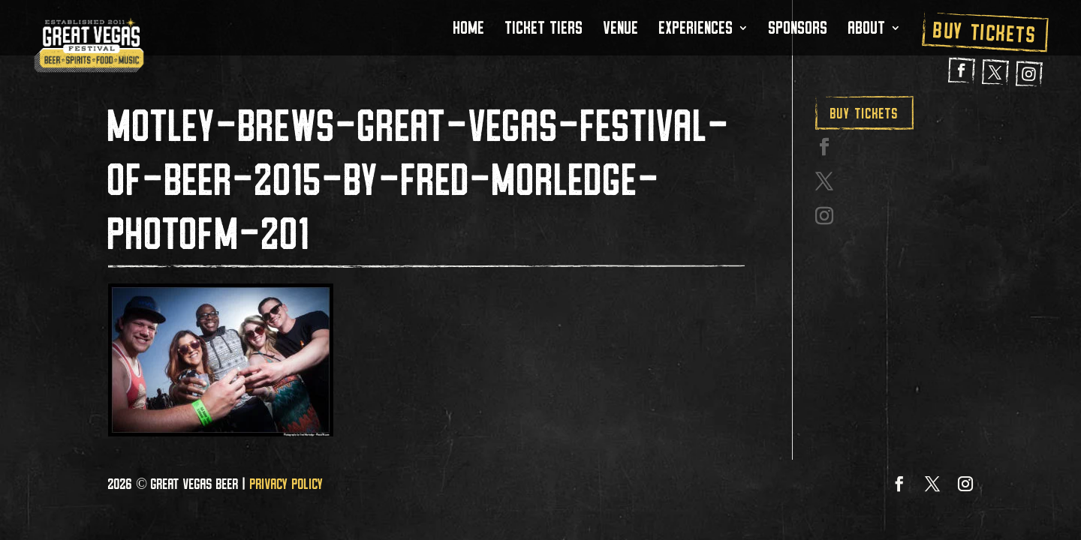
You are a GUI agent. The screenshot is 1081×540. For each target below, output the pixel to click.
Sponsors (798, 30)
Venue (621, 30)
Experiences (696, 30)
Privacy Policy (287, 484)
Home (469, 30)
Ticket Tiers (544, 30)
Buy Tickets (985, 32)
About (867, 30)
